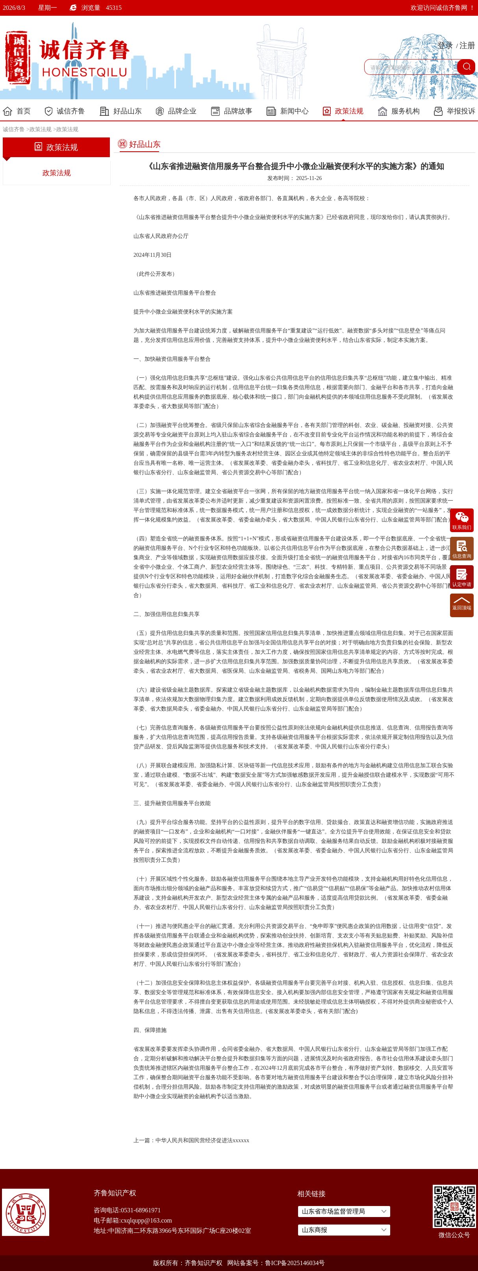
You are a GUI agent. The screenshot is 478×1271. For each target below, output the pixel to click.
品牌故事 (231, 111)
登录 (445, 45)
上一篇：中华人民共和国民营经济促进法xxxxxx (191, 1140)
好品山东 (121, 111)
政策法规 (343, 111)
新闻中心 (288, 111)
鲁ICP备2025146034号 (295, 1263)
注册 (467, 45)
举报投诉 (454, 111)
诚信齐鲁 (65, 111)
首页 (17, 111)
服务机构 (399, 111)
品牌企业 (176, 111)
